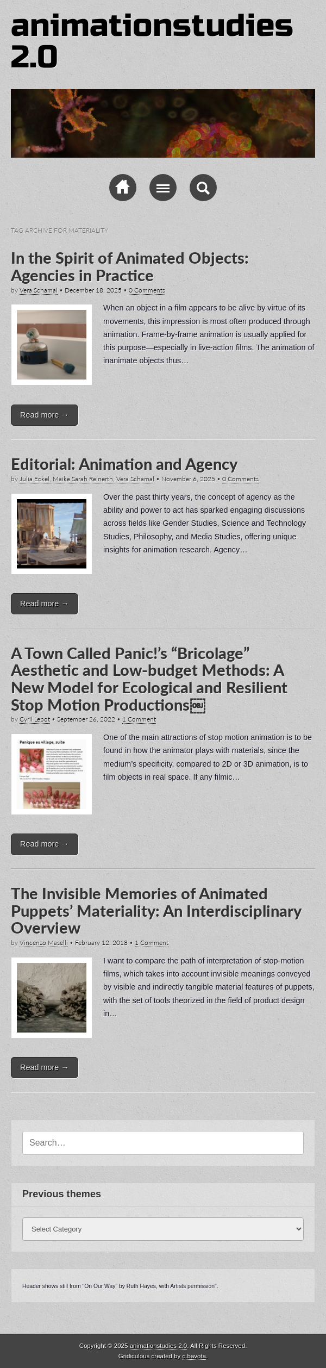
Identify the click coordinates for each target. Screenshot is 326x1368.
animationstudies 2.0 (152, 41)
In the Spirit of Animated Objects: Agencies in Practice (130, 266)
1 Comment (139, 719)
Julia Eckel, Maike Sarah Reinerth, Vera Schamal (87, 479)
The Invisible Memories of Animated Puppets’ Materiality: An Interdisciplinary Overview (156, 910)
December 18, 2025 (93, 290)
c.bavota (194, 1356)
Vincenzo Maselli (44, 942)
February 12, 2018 (101, 942)
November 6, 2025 (188, 479)
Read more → (44, 415)
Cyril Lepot (35, 719)
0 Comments (147, 290)
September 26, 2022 (86, 719)
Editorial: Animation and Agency (124, 464)
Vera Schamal (39, 290)
